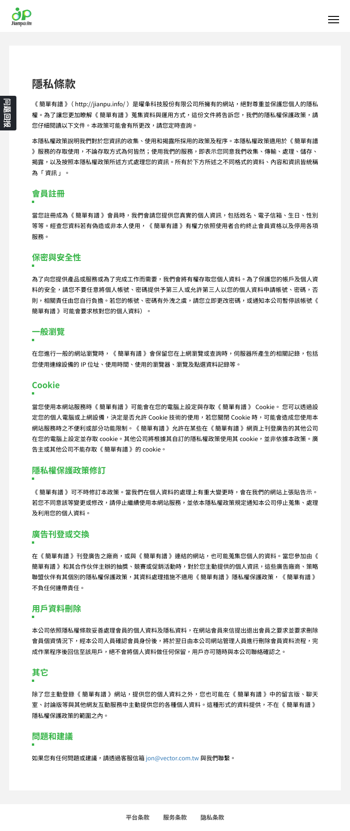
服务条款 (175, 817)
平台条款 (137, 817)
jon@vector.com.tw (172, 757)
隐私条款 (212, 817)
